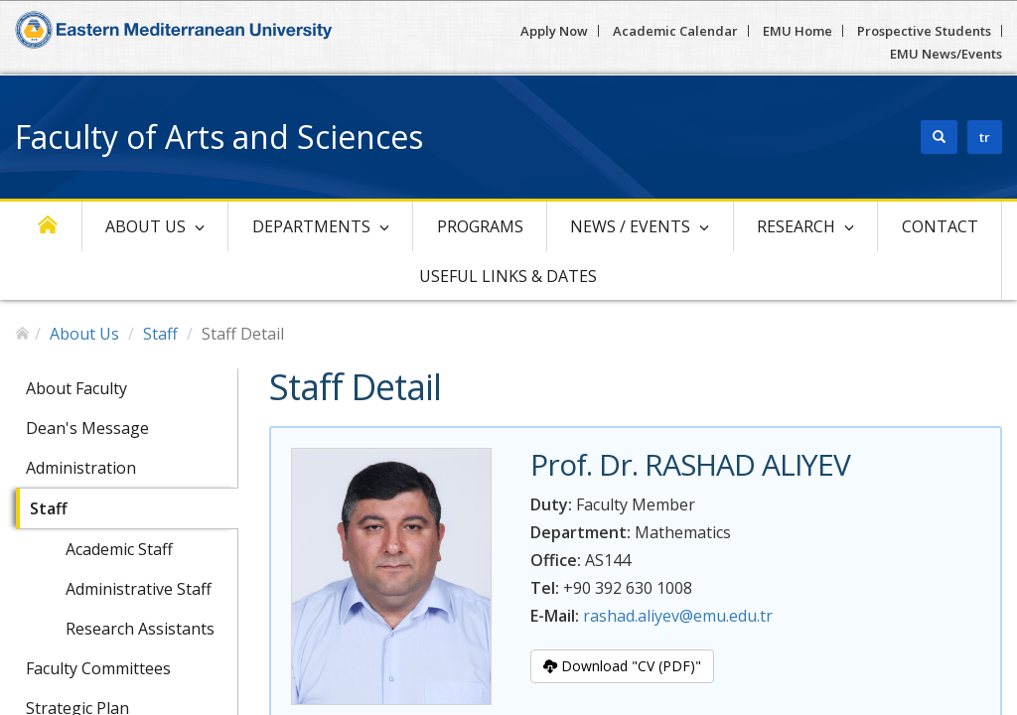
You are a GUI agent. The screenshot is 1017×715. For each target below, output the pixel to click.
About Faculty (76, 388)
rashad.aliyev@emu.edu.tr (678, 616)
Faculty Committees (98, 668)
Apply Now (554, 31)
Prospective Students (924, 31)
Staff (160, 334)
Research (796, 226)
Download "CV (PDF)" (622, 665)
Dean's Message (87, 428)
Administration (81, 468)
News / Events (630, 226)
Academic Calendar (675, 31)
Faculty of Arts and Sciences (219, 136)
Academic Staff (119, 549)
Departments (311, 226)
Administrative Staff (139, 589)
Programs (480, 226)
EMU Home (797, 31)
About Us (145, 226)
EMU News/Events (946, 54)
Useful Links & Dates (508, 276)
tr (984, 137)
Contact (940, 226)
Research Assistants (140, 629)
